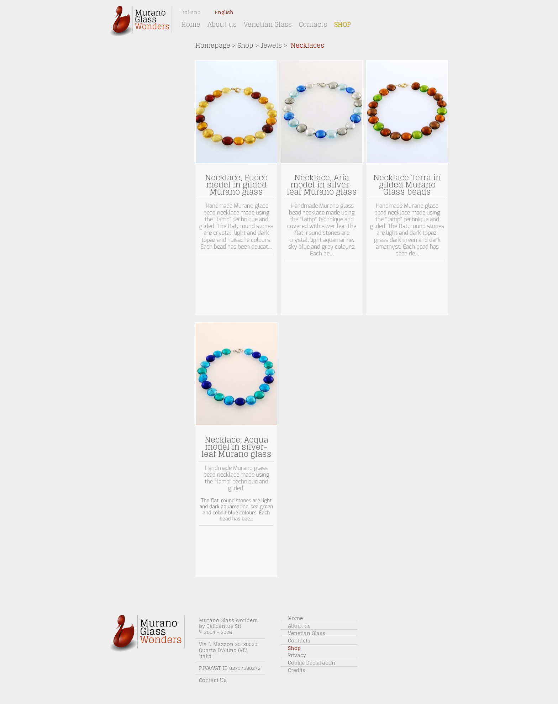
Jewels (271, 45)
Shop (342, 24)
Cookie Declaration (311, 663)
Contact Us (213, 680)
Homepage (212, 45)
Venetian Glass (268, 24)
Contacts (313, 24)
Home (190, 24)
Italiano (191, 12)
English (224, 12)
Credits (296, 670)
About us (222, 24)
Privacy (297, 655)
